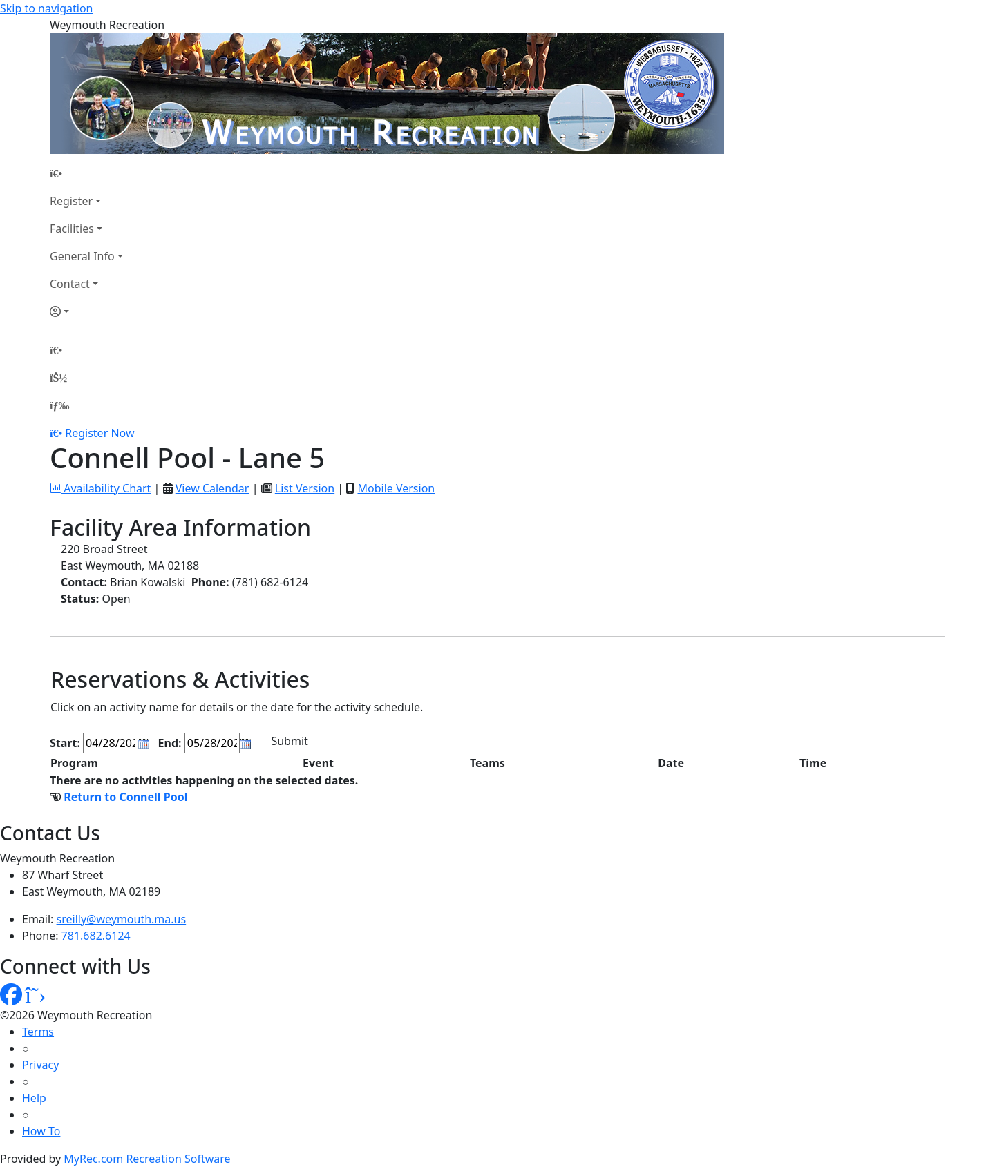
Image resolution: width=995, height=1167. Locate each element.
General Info (82, 256)
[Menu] (59, 405)
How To (41, 1131)
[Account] (86, 311)
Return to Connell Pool (125, 796)
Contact (70, 283)
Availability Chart (100, 488)
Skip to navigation (46, 8)
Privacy (40, 1064)
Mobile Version (396, 488)
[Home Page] (86, 173)
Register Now (99, 433)
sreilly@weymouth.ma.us (122, 919)
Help (34, 1098)
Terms (38, 1031)
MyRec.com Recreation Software (147, 1158)
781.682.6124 (96, 935)
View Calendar (212, 488)
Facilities (72, 228)
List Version (304, 488)
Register (71, 201)
